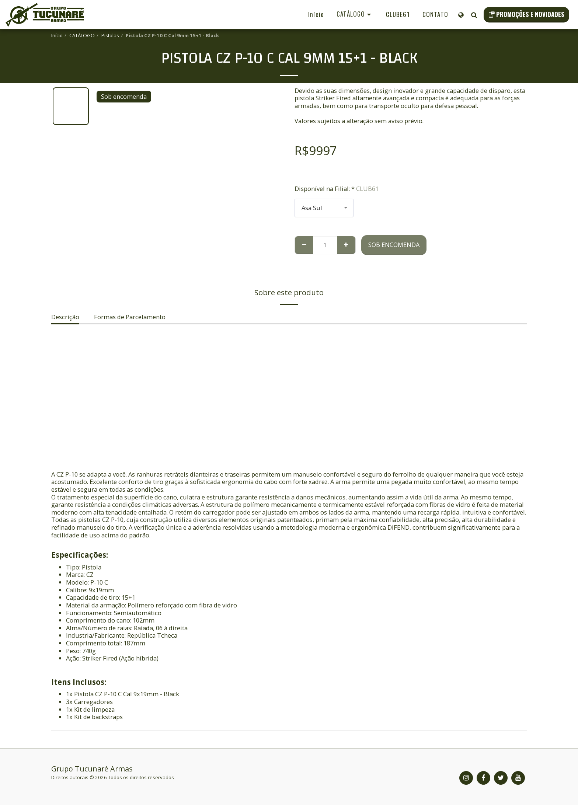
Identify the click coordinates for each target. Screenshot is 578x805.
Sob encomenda (393, 244)
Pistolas (110, 35)
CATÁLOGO (82, 35)
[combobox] (324, 208)
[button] (474, 14)
